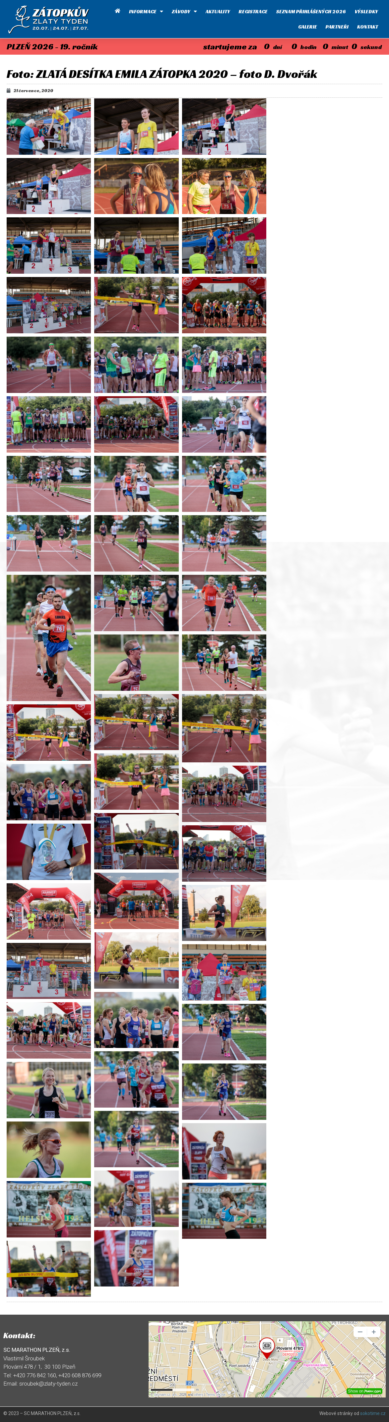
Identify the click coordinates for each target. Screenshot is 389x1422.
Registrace (253, 11)
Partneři (337, 27)
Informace (146, 11)
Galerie (307, 27)
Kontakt (367, 27)
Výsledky (366, 11)
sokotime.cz (373, 1413)
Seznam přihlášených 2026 (311, 11)
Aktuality (218, 11)
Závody (184, 11)
